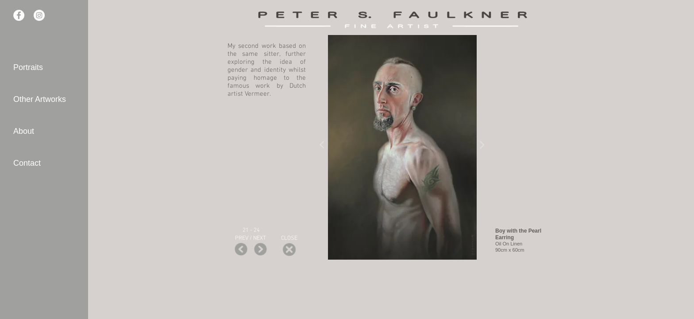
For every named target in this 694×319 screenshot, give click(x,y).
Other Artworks (39, 99)
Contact (27, 163)
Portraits (28, 67)
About (23, 131)
